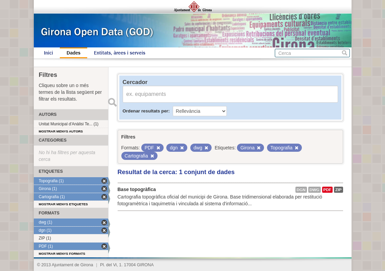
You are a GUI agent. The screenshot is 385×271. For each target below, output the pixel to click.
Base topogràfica (137, 189)
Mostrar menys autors (61, 131)
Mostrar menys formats (62, 253)
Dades (73, 52)
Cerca (344, 53)
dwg (314, 189)
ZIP (338, 189)
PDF (327, 189)
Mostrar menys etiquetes (63, 204)
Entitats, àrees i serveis (119, 52)
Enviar (112, 102)
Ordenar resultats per (145, 110)
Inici (48, 52)
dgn (301, 189)
